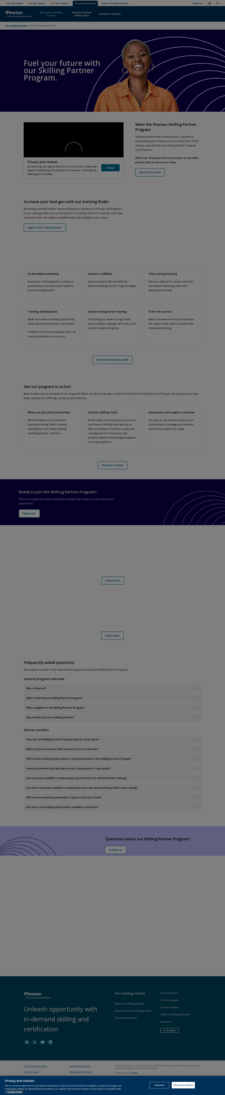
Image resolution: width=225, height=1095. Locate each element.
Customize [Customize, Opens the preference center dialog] (159, 1085)
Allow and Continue (183, 1085)
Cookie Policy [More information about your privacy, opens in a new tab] (15, 1091)
